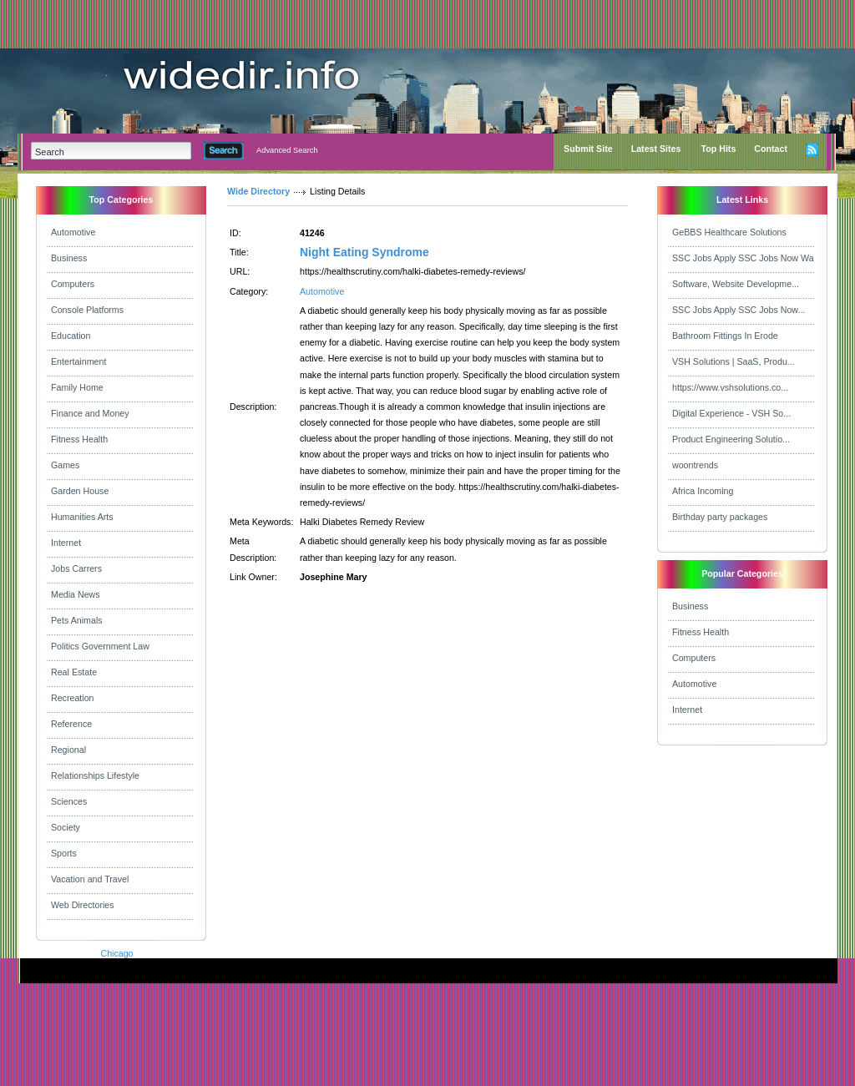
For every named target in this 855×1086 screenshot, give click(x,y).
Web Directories (82, 905)
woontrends (695, 465)
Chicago (116, 953)
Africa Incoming (702, 491)
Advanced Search (287, 150)
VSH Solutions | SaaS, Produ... (733, 361)
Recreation (72, 698)
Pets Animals (77, 620)
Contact (770, 149)
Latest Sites (656, 149)
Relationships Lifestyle (95, 775)
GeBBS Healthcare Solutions (729, 232)
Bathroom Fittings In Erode (725, 336)
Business (69, 258)
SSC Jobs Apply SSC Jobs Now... (738, 310)
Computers (72, 284)
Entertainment (78, 361)
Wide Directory (258, 191)
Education (70, 336)
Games (65, 465)
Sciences (69, 801)
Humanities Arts (82, 517)
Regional (68, 750)
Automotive (73, 232)
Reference (71, 724)
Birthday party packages (719, 517)
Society (65, 827)
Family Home (77, 387)
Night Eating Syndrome (364, 252)
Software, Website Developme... (735, 284)
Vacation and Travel (90, 879)
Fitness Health (79, 439)
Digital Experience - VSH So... (731, 413)
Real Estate (74, 672)
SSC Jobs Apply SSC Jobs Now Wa (743, 258)
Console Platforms (87, 310)
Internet (66, 543)
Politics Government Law (100, 646)
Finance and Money (90, 413)
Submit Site (588, 149)
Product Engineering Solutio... (731, 439)
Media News (75, 594)
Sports (64, 853)
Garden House (80, 491)
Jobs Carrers (76, 568)
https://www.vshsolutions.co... (730, 387)
